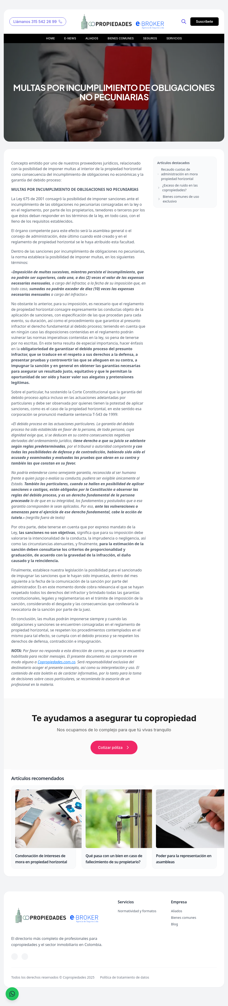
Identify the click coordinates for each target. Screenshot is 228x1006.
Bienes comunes (183, 917)
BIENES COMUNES (121, 38)
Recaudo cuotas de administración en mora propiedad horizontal (177, 174)
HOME (50, 38)
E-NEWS (70, 38)
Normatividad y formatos (137, 911)
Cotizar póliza (114, 747)
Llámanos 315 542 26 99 (37, 21)
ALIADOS (91, 38)
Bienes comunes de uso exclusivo (178, 198)
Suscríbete (204, 21)
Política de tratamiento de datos (124, 977)
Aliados (176, 911)
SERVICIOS (174, 38)
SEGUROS (150, 38)
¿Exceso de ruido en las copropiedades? (177, 187)
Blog (174, 924)
